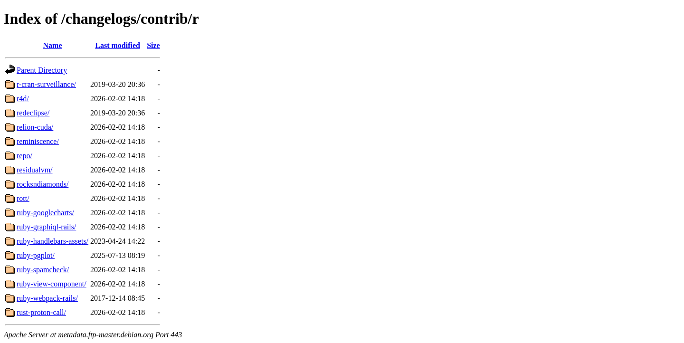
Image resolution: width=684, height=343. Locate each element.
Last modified (117, 45)
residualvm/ (35, 170)
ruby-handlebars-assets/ (52, 241)
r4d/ (23, 99)
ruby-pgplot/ (36, 255)
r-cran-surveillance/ (46, 84)
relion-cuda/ (35, 127)
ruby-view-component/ (51, 284)
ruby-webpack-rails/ (47, 298)
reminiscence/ (38, 141)
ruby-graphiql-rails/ (46, 227)
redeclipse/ (33, 113)
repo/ (24, 156)
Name (52, 45)
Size (153, 45)
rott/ (23, 198)
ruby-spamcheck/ (43, 270)
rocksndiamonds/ (42, 184)
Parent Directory (42, 70)
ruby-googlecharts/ (45, 213)
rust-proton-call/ (41, 312)
